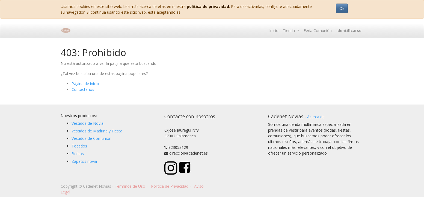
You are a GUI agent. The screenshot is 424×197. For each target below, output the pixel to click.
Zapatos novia (84, 161)
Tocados (79, 146)
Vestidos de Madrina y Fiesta (97, 131)
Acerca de (316, 116)
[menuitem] (274, 30)
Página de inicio (85, 83)
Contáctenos (83, 89)
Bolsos (78, 153)
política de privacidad (208, 6)
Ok (341, 8)
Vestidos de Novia (87, 123)
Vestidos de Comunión (91, 138)
